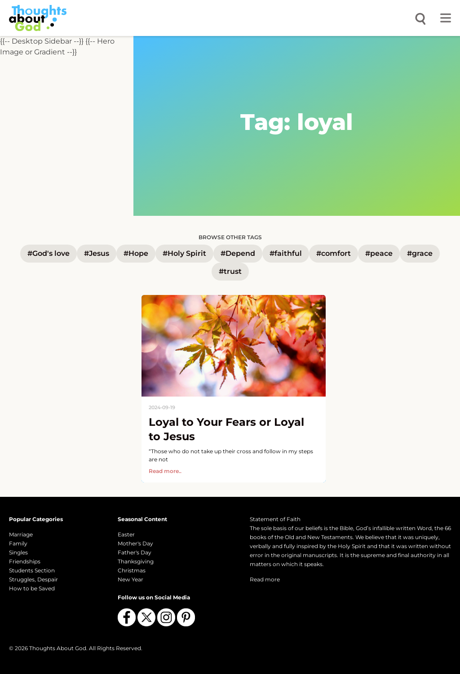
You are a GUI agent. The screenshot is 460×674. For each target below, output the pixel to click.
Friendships (24, 561)
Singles (18, 552)
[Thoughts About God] (37, 18)
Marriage (21, 534)
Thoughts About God (57, 648)
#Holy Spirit (184, 253)
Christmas (132, 570)
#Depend (238, 253)
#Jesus (96, 253)
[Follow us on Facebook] (127, 617)
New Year (130, 579)
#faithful (286, 253)
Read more (265, 579)
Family (18, 543)
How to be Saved (32, 588)
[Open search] (420, 18)
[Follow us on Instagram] (166, 617)
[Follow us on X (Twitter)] (146, 617)
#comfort (333, 253)
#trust (230, 271)
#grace (420, 253)
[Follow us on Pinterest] (186, 617)
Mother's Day (135, 543)
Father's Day (134, 552)
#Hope (136, 253)
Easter (126, 534)
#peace (379, 253)
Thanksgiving (136, 561)
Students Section (32, 570)
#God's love (48, 253)
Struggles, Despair (33, 579)
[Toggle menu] (445, 18)
